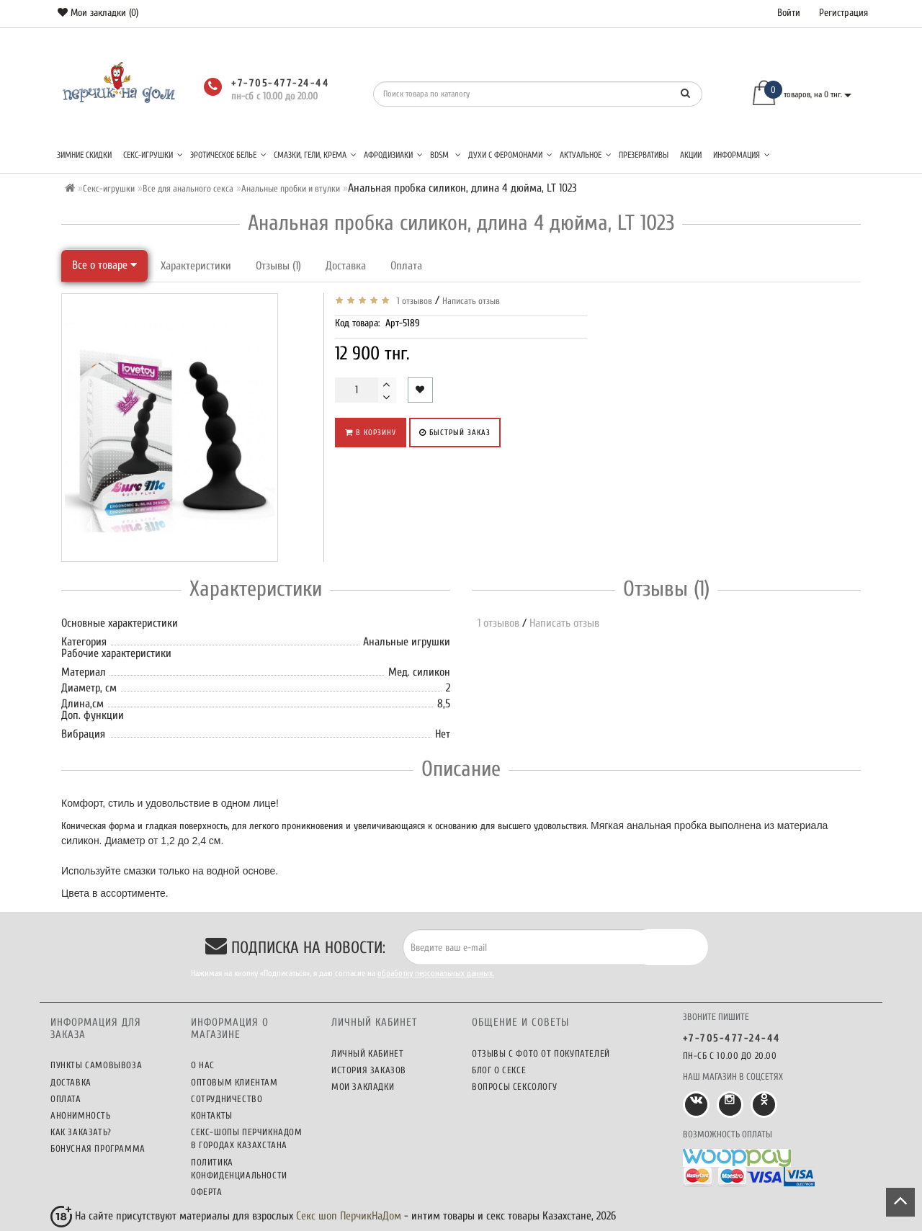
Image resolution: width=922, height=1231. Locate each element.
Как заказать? (81, 1132)
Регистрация (843, 12)
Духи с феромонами (510, 155)
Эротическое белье (228, 155)
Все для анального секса (188, 188)
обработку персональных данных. (435, 973)
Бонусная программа (98, 1148)
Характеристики (196, 265)
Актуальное (586, 155)
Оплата (406, 265)
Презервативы (643, 155)
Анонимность (80, 1115)
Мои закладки (362, 1086)
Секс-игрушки (153, 155)
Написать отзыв (471, 300)
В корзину (370, 432)
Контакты (212, 1115)
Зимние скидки (84, 155)
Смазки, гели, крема (315, 155)
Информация (741, 155)
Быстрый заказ (455, 432)
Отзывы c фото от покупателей (541, 1053)
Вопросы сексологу (514, 1086)
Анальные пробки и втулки (290, 188)
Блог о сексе (499, 1070)
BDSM (445, 155)
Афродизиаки (393, 155)
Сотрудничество (226, 1098)
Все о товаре (104, 265)
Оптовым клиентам (234, 1082)
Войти (788, 12)
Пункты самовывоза (96, 1065)
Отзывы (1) (278, 265)
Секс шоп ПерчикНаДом (348, 1215)
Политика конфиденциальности (239, 1169)
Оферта (207, 1191)
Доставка (346, 265)
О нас (203, 1065)
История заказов (368, 1070)
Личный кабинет (367, 1053)
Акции (691, 155)
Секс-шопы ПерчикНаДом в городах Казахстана (247, 1138)
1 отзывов (412, 300)
